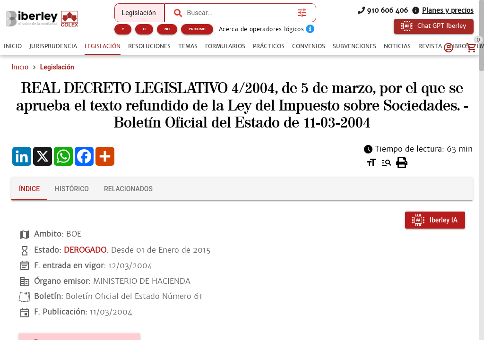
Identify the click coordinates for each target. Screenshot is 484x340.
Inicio (19, 67)
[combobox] (240, 12)
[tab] (13, 46)
